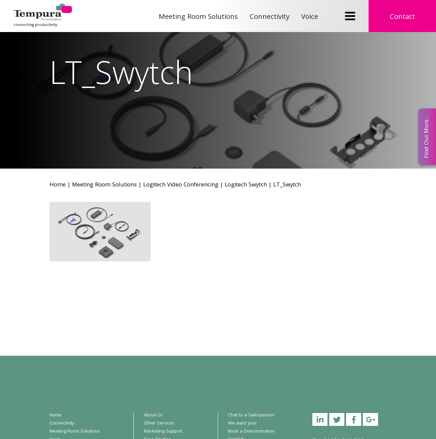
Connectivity (269, 17)
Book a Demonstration (251, 431)
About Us (153, 415)
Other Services (159, 423)
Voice (309, 17)
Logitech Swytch (246, 185)
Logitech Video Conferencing (180, 185)
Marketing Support (163, 431)
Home (58, 185)
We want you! (242, 423)
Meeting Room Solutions (198, 17)
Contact (402, 17)
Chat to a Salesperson (251, 415)
